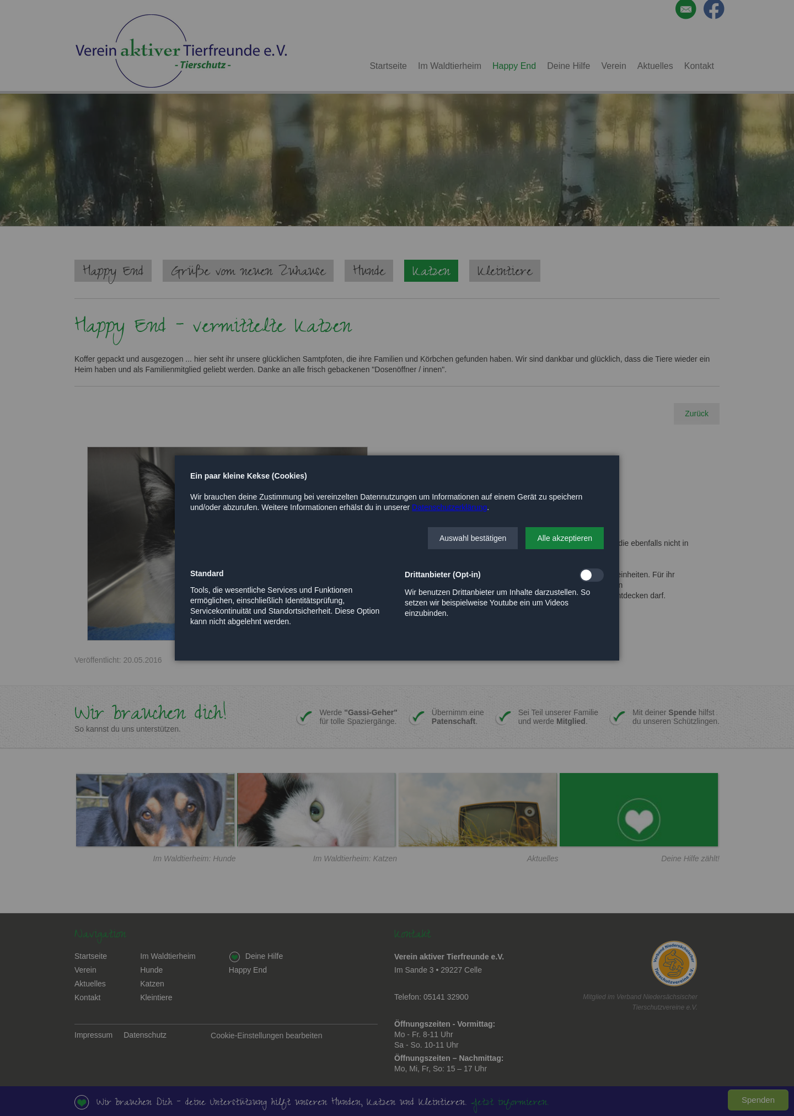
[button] (473, 538)
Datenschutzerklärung (449, 507)
